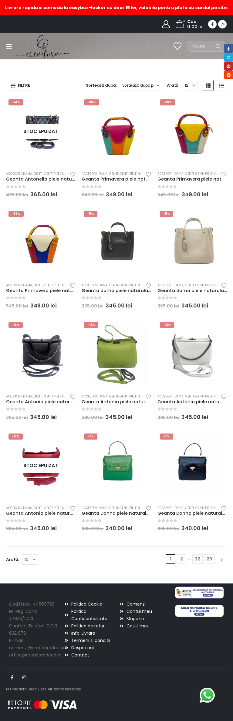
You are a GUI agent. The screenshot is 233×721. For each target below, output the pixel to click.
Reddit (228, 75)
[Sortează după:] (141, 85)
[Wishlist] (177, 46)
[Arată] (190, 85)
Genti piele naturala (61, 173)
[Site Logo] (32, 46)
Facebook (12, 677)
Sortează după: (101, 85)
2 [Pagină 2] (181, 559)
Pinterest (228, 66)
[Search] (218, 46)
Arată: (173, 85)
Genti (38, 173)
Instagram (24, 677)
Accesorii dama (19, 173)
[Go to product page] (41, 131)
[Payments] (42, 704)
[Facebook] (212, 24)
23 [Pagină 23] (209, 559)
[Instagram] (222, 24)
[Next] (221, 559)
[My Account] (166, 24)
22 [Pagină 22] (197, 559)
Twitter (228, 57)
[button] (11, 46)
